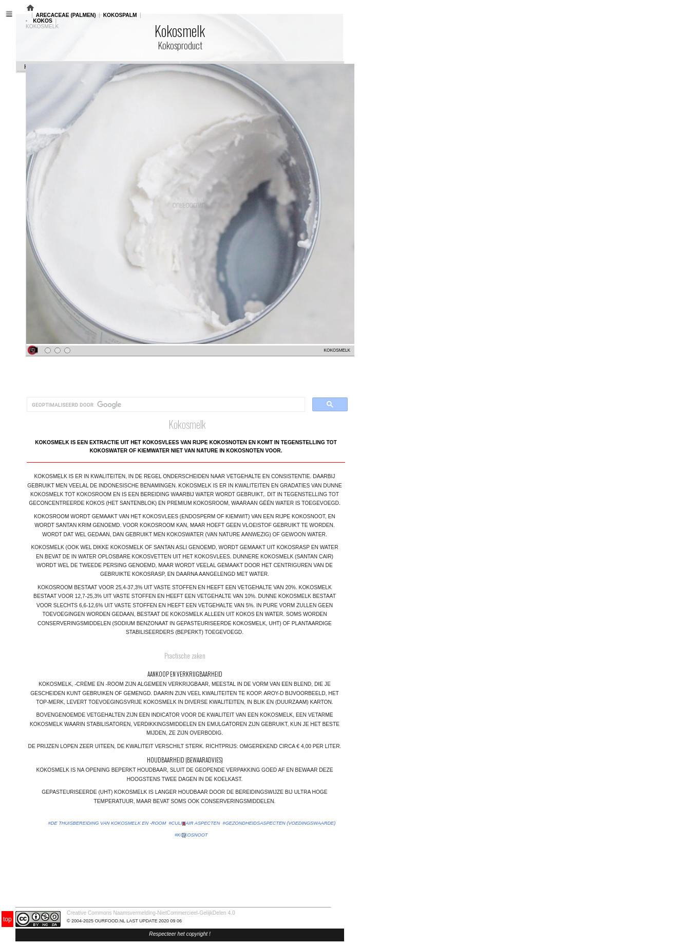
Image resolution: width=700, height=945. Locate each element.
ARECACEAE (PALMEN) (66, 15)
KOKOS (42, 21)
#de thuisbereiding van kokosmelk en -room (107, 823)
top (7, 919)
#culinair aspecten (194, 823)
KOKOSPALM (120, 15)
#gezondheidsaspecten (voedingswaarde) (279, 823)
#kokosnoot (191, 835)
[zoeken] (165, 404)
